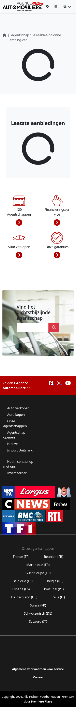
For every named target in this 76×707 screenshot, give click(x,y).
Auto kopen (16, 414)
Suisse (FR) (38, 605)
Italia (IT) (58, 597)
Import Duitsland (19, 450)
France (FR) (21, 556)
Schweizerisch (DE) (38, 613)
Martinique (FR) (38, 565)
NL (67, 6)
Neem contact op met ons (18, 464)
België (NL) (55, 581)
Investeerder (16, 473)
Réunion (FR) (53, 556)
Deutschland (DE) (24, 597)
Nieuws (12, 444)
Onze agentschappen (15, 423)
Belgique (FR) (22, 581)
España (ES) (21, 589)
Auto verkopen (18, 408)
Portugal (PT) (53, 589)
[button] (56, 6)
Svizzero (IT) (38, 621)
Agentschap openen (14, 435)
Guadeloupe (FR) (38, 573)
